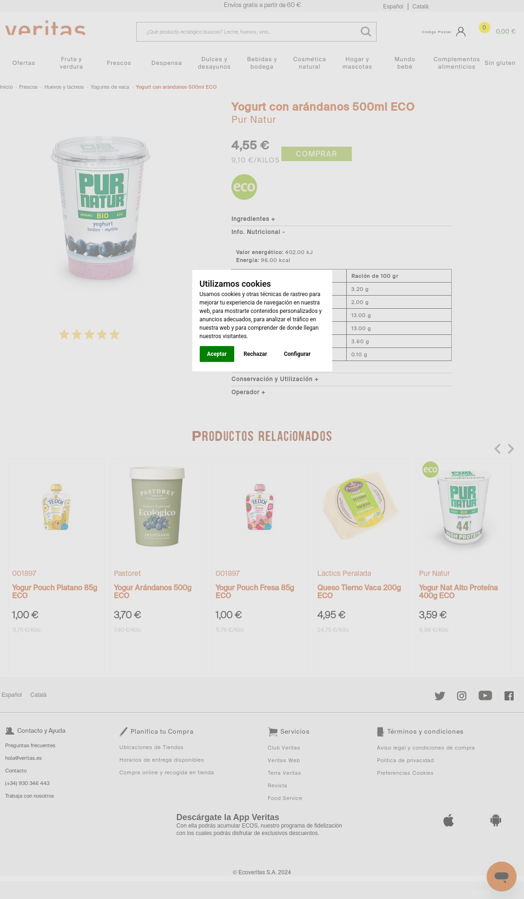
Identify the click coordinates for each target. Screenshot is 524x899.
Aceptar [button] (217, 354)
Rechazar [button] (255, 354)
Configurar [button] (297, 354)
